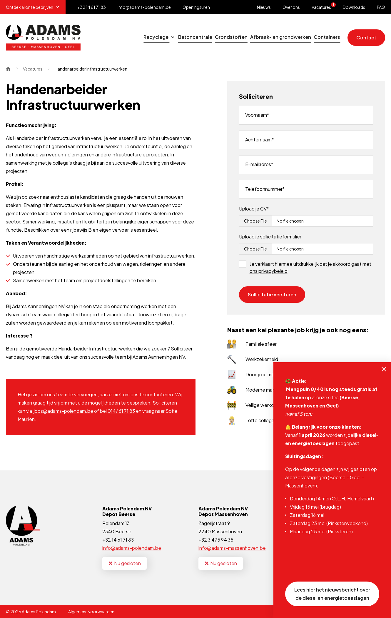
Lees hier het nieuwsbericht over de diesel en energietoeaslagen (332, 594)
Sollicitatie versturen (272, 294)
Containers (322, 37)
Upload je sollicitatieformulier (270, 236)
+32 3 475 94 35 (215, 540)
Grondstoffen (208, 37)
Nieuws (264, 7)
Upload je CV (253, 209)
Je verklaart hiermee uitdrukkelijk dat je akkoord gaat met (310, 267)
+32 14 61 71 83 (118, 540)
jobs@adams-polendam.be (63, 411)
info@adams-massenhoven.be (232, 548)
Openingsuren (196, 7)
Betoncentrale (163, 37)
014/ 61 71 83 (121, 411)
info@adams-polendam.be (131, 548)
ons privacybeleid (269, 271)
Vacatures (324, 6)
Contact (366, 37)
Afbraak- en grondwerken (267, 37)
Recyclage (119, 37)
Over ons (291, 7)
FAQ (381, 7)
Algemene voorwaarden (91, 611)
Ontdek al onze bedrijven (33, 7)
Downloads (354, 7)
